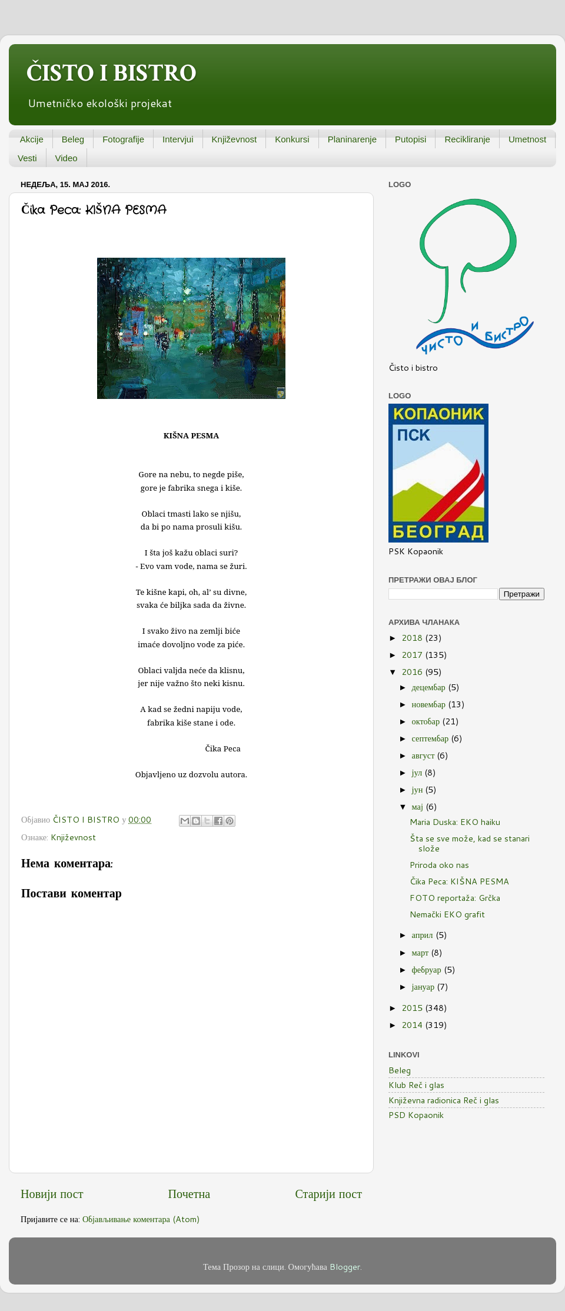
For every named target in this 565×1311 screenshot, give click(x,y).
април (424, 935)
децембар (430, 687)
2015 (413, 1007)
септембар (431, 738)
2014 (413, 1025)
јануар (424, 986)
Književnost (234, 139)
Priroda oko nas (439, 865)
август (424, 755)
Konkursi (292, 139)
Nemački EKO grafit (447, 914)
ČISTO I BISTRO (111, 73)
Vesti (27, 158)
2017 (413, 654)
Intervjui (178, 139)
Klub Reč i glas (416, 1085)
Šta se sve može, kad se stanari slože (470, 843)
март (421, 952)
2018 (413, 637)
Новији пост (52, 1193)
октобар (427, 721)
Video (66, 158)
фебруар (428, 969)
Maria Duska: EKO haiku (455, 822)
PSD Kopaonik (416, 1115)
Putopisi (410, 139)
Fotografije (123, 139)
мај (419, 806)
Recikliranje (467, 139)
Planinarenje (352, 139)
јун (419, 789)
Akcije (32, 139)
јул (418, 772)
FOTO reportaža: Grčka (455, 897)
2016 (413, 672)
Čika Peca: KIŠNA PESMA (459, 881)
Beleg (73, 139)
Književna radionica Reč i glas (443, 1100)
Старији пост (328, 1193)
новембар (430, 704)
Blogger (345, 1266)
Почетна (189, 1193)
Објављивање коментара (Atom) (141, 1219)
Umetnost (527, 139)
